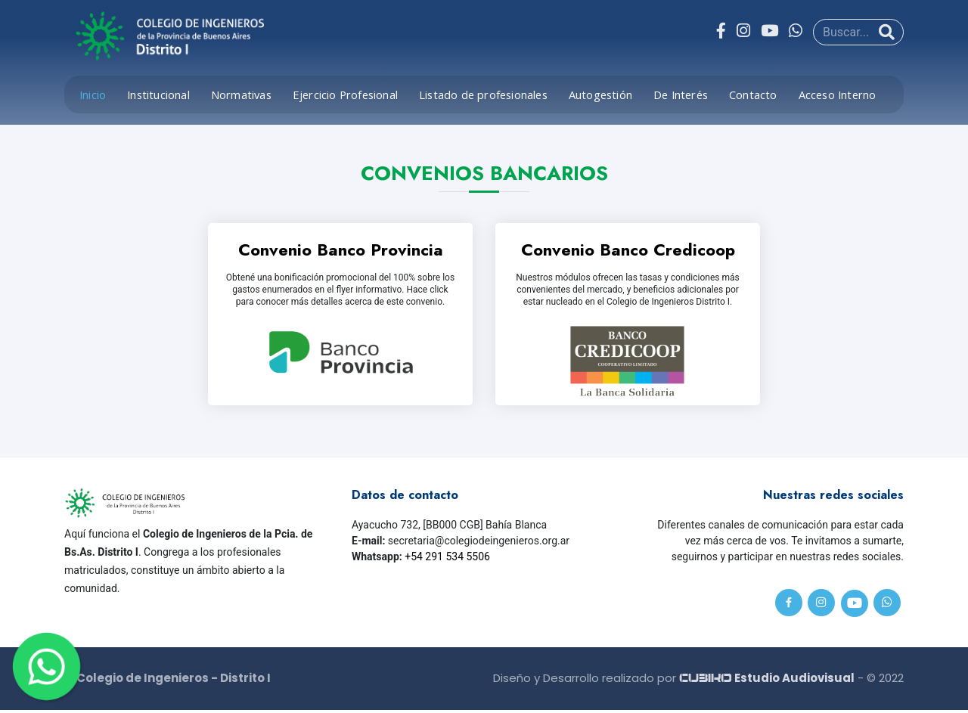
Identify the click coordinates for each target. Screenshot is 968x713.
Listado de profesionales (483, 94)
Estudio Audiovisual (767, 680)
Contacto (753, 94)
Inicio (92, 94)
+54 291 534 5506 (447, 559)
